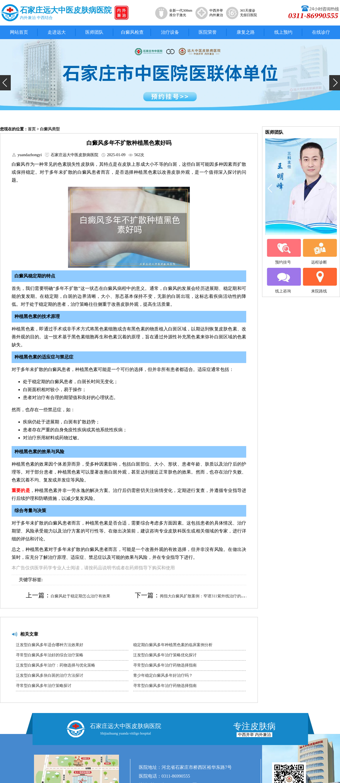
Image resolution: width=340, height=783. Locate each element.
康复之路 (246, 32)
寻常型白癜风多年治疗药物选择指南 (165, 665)
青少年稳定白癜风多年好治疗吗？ (163, 675)
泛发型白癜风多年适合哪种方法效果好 (49, 645)
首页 (32, 129)
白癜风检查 (132, 32)
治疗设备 (170, 32)
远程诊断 (319, 251)
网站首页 (19, 32)
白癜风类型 (50, 129)
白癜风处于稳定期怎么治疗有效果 (80, 596)
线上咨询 (283, 280)
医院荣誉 (208, 32)
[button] (5, 82)
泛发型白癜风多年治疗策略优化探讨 (165, 655)
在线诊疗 (321, 32)
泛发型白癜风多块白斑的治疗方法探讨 (49, 675)
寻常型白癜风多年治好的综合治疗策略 (49, 655)
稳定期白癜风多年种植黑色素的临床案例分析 (172, 645)
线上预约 (283, 32)
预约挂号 (283, 251)
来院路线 (319, 280)
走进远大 (57, 32)
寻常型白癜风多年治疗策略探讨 (43, 686)
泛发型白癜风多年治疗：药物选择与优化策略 (55, 665)
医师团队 (94, 32)
